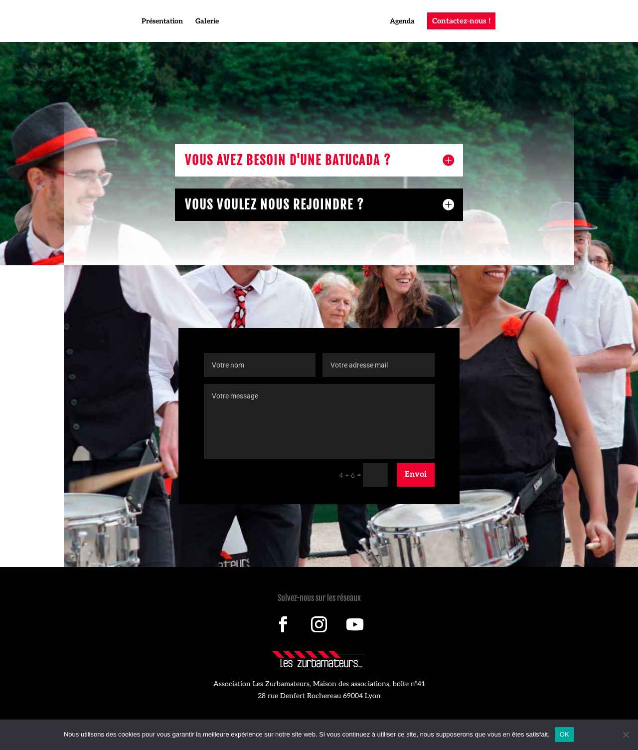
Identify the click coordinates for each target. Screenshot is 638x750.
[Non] (626, 735)
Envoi (416, 474)
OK (564, 734)
